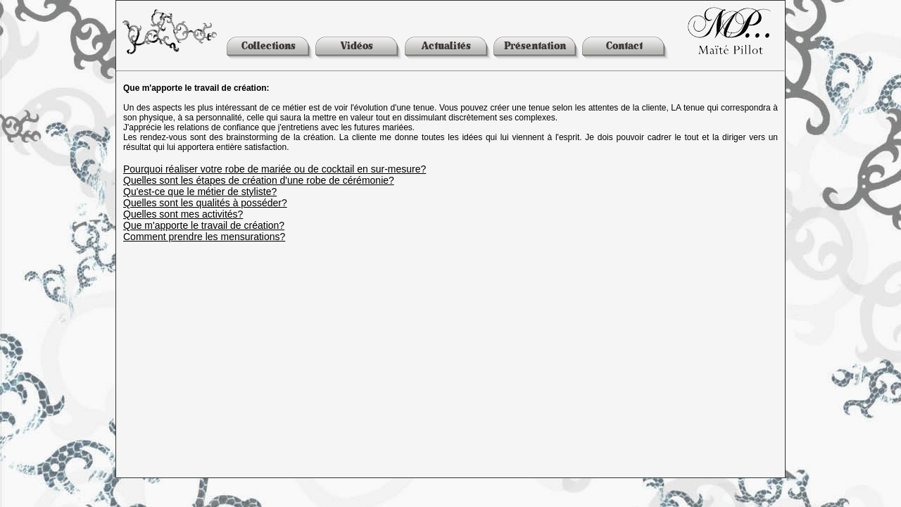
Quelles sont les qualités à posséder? (205, 202)
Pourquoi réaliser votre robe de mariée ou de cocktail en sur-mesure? (274, 169)
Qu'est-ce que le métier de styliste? (200, 191)
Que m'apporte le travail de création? (203, 225)
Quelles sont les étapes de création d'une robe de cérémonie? (258, 180)
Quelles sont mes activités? (183, 214)
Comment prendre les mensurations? (204, 236)
